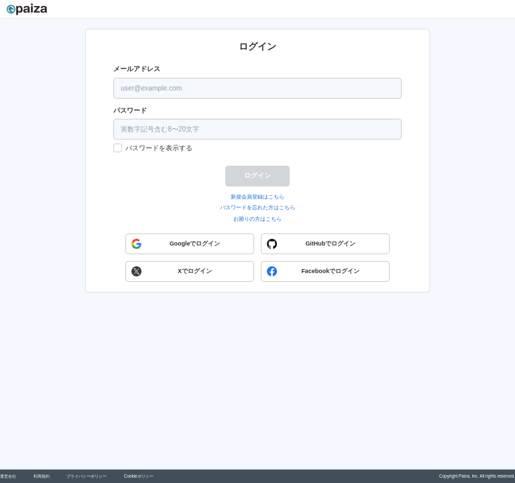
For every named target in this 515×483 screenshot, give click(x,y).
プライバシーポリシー (86, 476)
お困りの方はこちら (257, 219)
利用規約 (42, 476)
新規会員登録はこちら (257, 197)
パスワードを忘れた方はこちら (257, 208)
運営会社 (8, 476)
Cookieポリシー (139, 476)
